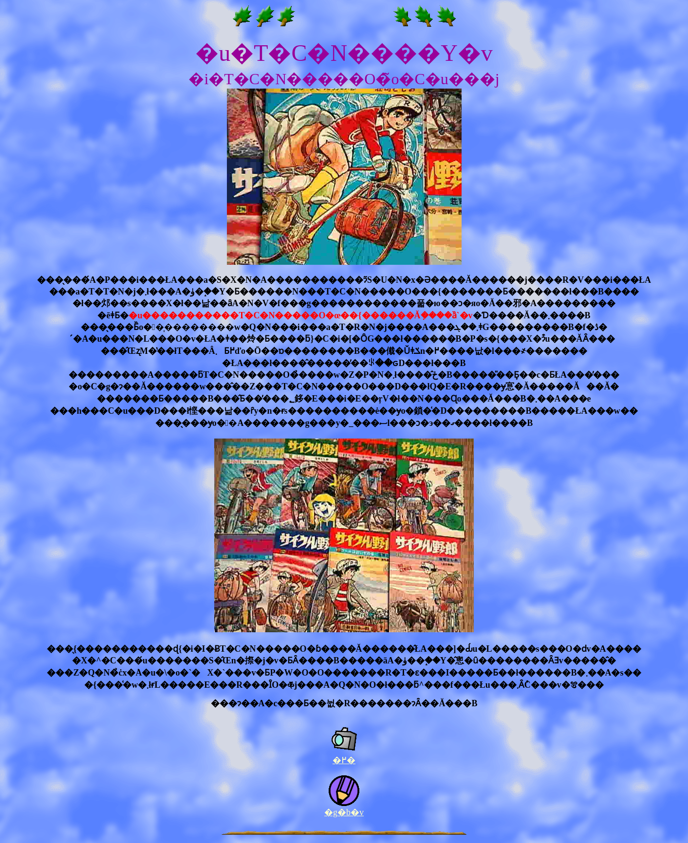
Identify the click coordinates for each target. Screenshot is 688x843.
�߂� (344, 760)
